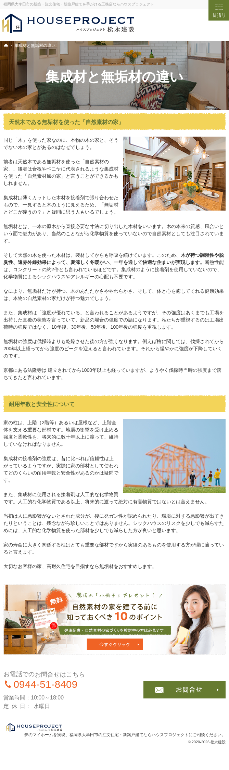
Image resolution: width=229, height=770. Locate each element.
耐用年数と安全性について (42, 404)
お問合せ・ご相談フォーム (184, 689)
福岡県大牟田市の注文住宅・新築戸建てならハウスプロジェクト (129, 734)
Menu (218, 10)
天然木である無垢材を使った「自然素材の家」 (66, 122)
